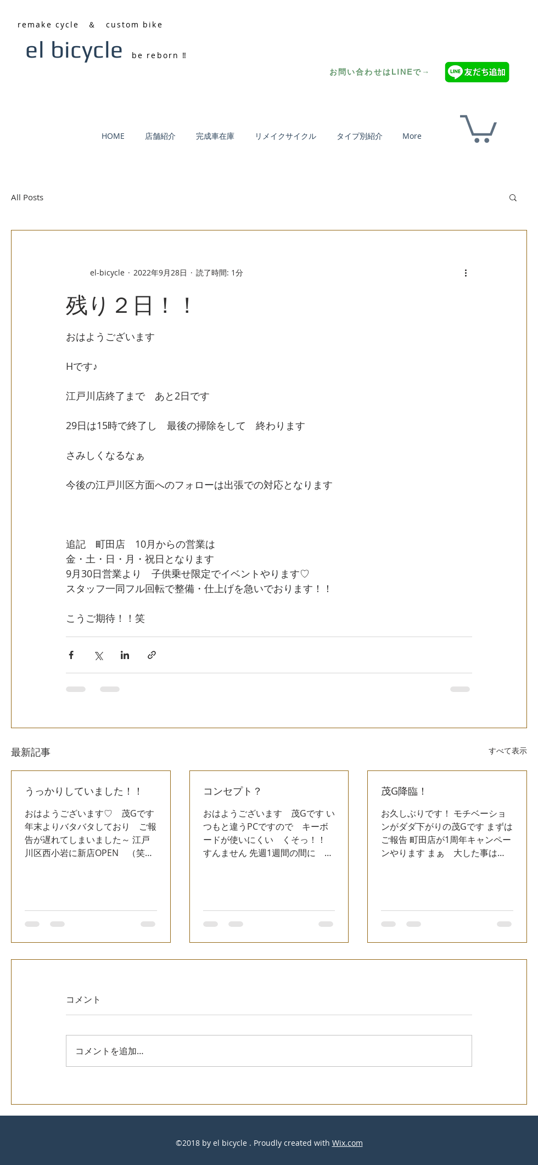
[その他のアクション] (465, 272)
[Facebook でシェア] (71, 655)
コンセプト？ (232, 790)
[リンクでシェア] (152, 655)
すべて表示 (508, 750)
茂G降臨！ (404, 790)
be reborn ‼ (159, 55)
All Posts (27, 197)
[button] (478, 127)
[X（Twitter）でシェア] (98, 655)
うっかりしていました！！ (84, 790)
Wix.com (347, 1143)
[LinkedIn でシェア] (125, 655)
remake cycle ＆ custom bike (90, 24)
